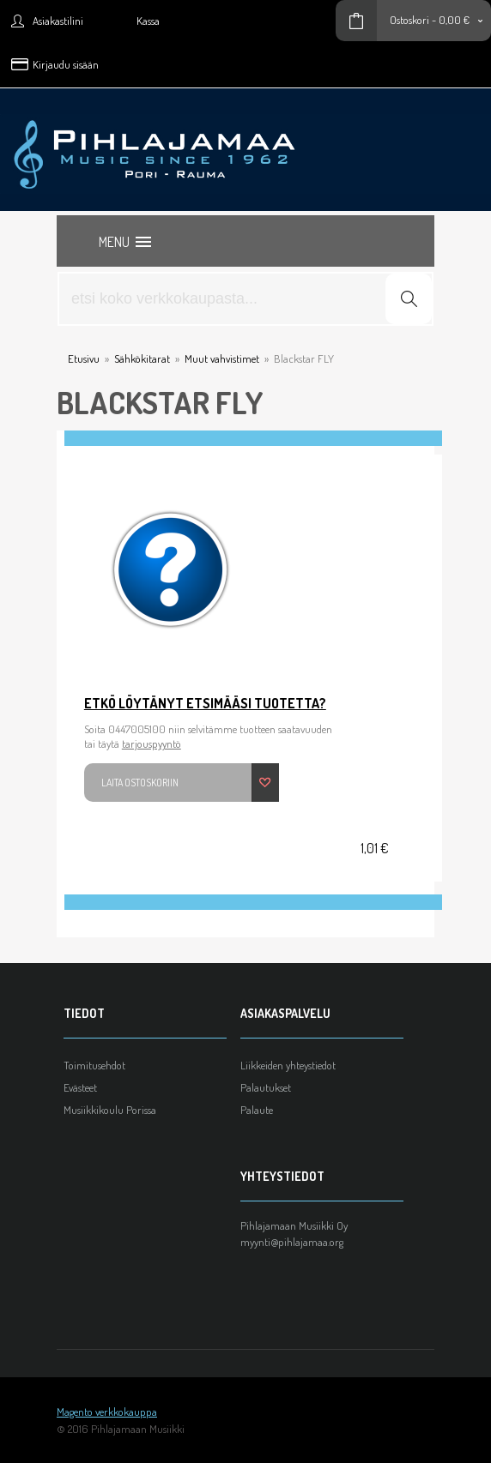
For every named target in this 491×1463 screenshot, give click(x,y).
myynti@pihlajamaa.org (291, 1242)
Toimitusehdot (94, 1065)
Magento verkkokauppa (107, 1411)
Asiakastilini (58, 20)
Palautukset (265, 1087)
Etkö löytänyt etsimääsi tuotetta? (205, 703)
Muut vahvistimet (222, 358)
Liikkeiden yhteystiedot (288, 1065)
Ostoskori (409, 20)
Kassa (148, 20)
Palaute (256, 1110)
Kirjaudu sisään (66, 64)
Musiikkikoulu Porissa (110, 1110)
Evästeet (80, 1087)
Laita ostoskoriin (140, 782)
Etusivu (84, 358)
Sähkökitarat (142, 358)
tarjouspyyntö (151, 743)
